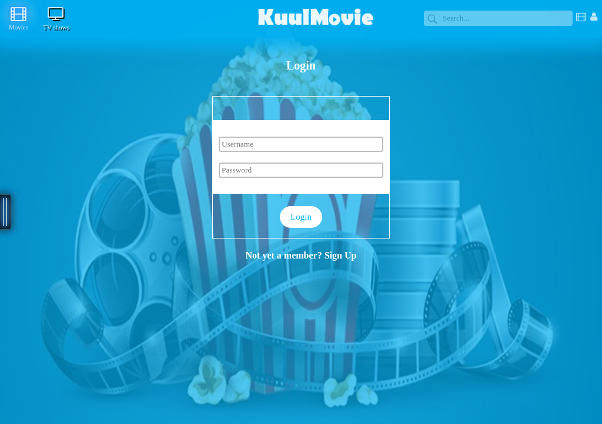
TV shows (56, 18)
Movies (18, 18)
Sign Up (341, 255)
